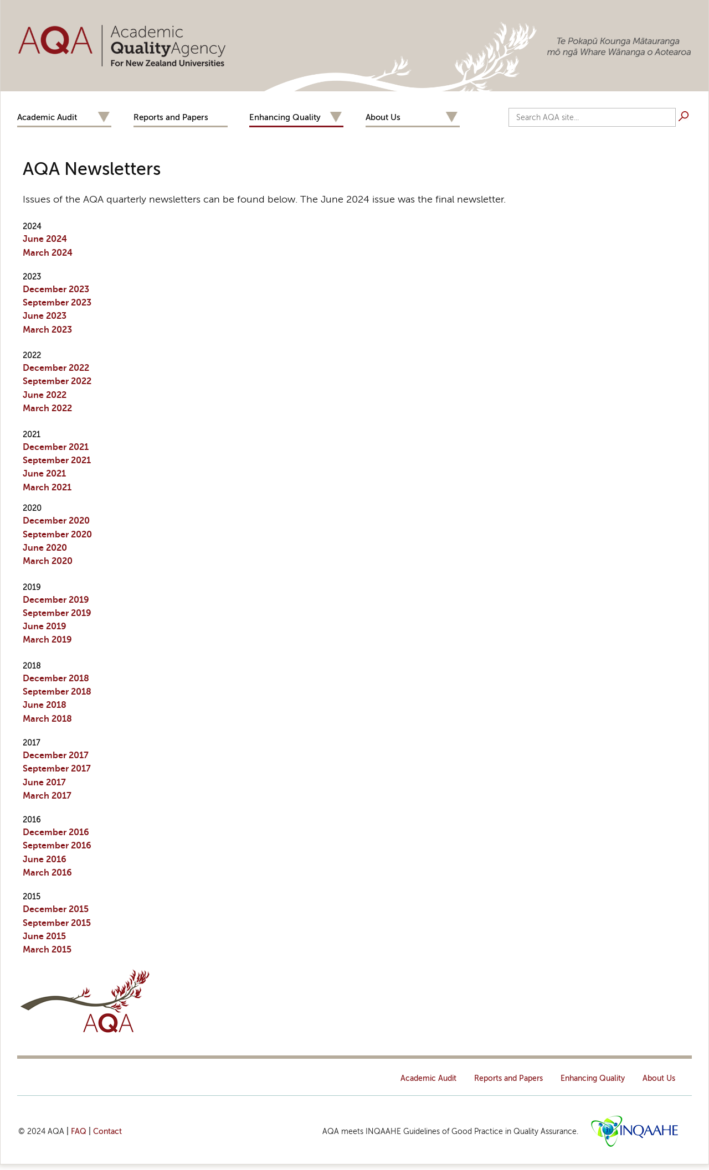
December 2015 (56, 909)
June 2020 (45, 548)
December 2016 (56, 832)
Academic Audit (47, 117)
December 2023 (56, 289)
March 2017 (47, 796)
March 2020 (48, 561)
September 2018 (57, 692)
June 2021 (44, 474)
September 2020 (57, 535)
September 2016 (57, 846)
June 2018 (44, 705)
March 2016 (47, 873)
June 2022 (44, 395)
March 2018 (47, 719)
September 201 (54, 613)
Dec (56, 600)
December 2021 (56, 447)
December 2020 (56, 521)
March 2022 (47, 408)
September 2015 (57, 923)
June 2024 (45, 239)
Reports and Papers (170, 117)
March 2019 (47, 640)
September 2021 (57, 460)
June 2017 (44, 783)
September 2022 (57, 381)
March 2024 (48, 253)
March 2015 (47, 950)
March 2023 (47, 330)
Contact (107, 1131)
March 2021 (47, 488)
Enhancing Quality (285, 117)
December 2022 (56, 368)
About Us (383, 117)
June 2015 (44, 936)
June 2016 (44, 859)
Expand (103, 118)
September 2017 (57, 769)
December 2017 (56, 755)
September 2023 (57, 303)
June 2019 (44, 626)
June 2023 (44, 316)
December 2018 (56, 679)
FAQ (78, 1131)
